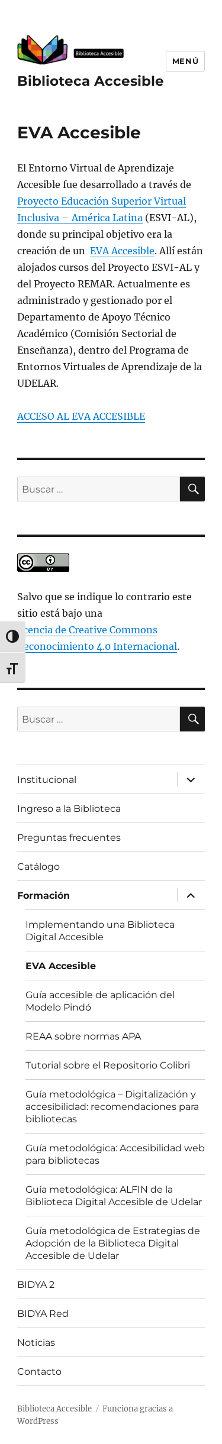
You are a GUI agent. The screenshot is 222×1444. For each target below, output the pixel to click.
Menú (185, 61)
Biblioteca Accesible (90, 81)
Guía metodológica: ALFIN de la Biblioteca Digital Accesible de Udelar (113, 1195)
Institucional (46, 779)
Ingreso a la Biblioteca (69, 808)
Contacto (39, 1371)
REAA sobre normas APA (83, 1036)
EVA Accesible (122, 251)
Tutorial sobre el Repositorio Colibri (107, 1065)
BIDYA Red (43, 1313)
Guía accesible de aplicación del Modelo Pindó (100, 1001)
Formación (43, 895)
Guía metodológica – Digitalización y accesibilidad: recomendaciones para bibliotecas (112, 1107)
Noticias (36, 1342)
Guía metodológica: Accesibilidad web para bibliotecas (115, 1154)
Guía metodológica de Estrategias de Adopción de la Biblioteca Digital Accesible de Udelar (112, 1243)
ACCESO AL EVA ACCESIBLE (81, 416)
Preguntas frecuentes (69, 837)
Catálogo (38, 866)
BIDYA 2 (35, 1284)
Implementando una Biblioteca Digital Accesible (100, 931)
